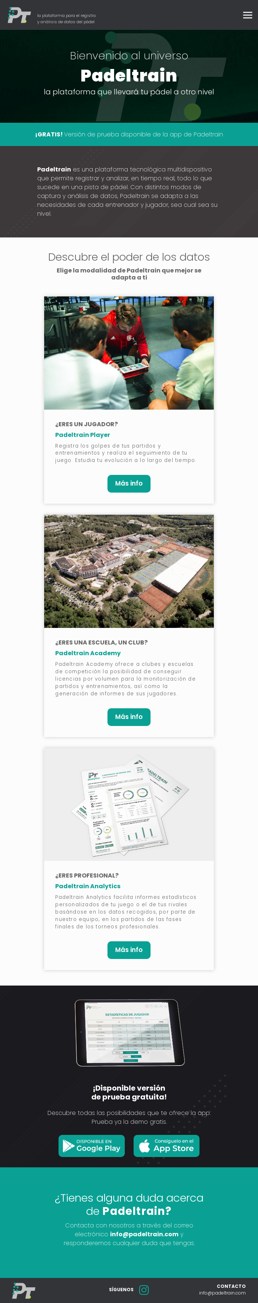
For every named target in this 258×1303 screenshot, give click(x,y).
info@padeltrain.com (144, 1234)
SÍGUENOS (121, 1289)
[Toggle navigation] (247, 15)
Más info (129, 483)
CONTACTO (231, 1286)
